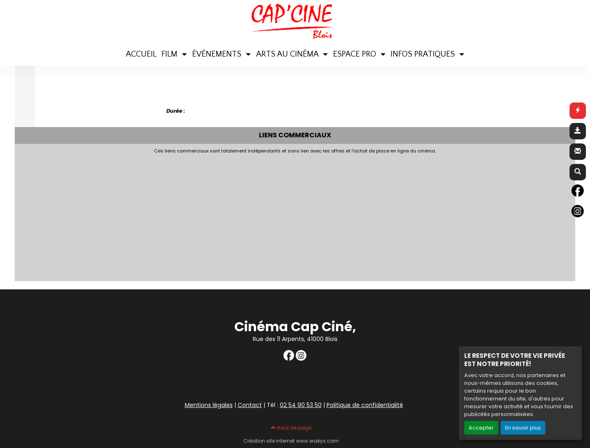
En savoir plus (523, 427)
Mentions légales (209, 405)
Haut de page (291, 427)
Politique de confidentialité (365, 405)
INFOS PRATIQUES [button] (423, 54)
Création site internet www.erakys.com (291, 441)
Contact (250, 405)
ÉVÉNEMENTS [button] (217, 54)
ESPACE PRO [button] (355, 54)
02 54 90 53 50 (301, 405)
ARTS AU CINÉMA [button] (288, 54)
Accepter (481, 427)
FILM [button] (170, 54)
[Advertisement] (217, 215)
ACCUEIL (141, 54)
